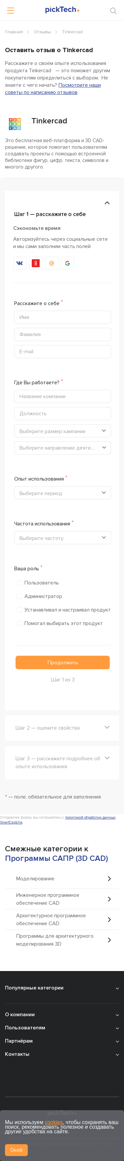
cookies (53, 1122)
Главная (14, 32)
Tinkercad (49, 121)
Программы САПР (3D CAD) (56, 858)
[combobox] (62, 448)
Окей (16, 1150)
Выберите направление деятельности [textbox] (61, 448)
